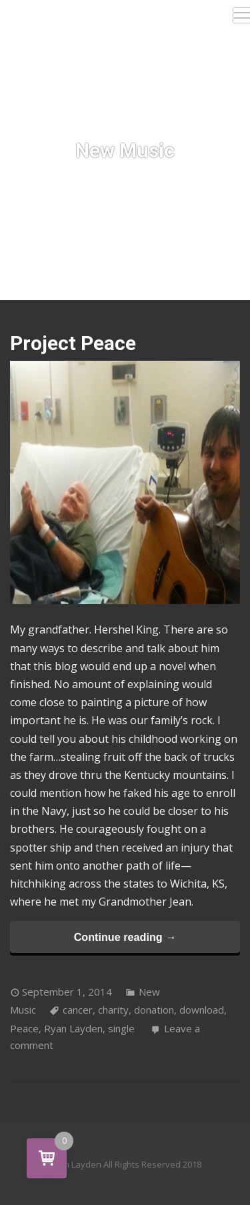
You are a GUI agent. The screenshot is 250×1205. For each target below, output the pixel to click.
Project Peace (73, 343)
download (201, 1009)
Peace (24, 1028)
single (121, 1028)
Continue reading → (125, 937)
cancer (78, 1009)
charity (113, 1009)
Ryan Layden (73, 1028)
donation (154, 1009)
